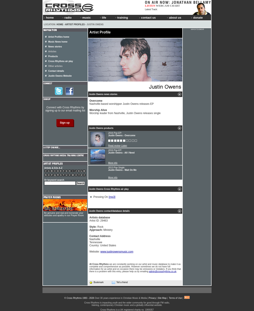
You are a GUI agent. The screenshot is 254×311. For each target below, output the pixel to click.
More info (112, 163)
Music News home (57, 42)
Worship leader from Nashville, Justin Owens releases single (125, 112)
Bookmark (96, 282)
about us (173, 17)
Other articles (55, 66)
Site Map (162, 298)
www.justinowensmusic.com (116, 251)
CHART (175, 5)
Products (53, 56)
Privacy (152, 298)
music (85, 17)
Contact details (56, 71)
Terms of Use (175, 298)
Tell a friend (120, 282)
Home (60, 24)
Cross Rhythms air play (60, 61)
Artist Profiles (75, 24)
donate (197, 17)
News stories (55, 46)
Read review (114, 145)
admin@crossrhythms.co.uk (162, 271)
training (121, 17)
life (102, 17)
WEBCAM (162, 5)
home (49, 17)
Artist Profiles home (58, 37)
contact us (147, 17)
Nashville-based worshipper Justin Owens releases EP (121, 102)
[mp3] (112, 196)
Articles (52, 51)
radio (66, 17)
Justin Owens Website (60, 76)
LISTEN (150, 5)
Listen (124, 145)
